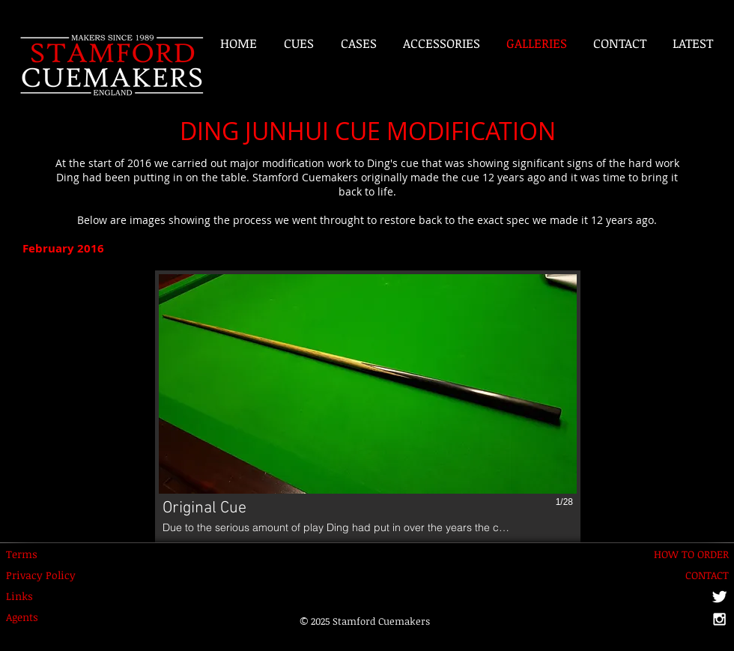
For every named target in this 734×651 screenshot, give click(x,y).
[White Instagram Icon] (719, 619)
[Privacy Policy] (41, 575)
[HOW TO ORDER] (689, 554)
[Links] (27, 596)
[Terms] (27, 554)
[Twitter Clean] (719, 596)
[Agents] (27, 617)
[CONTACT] (698, 575)
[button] (367, 406)
